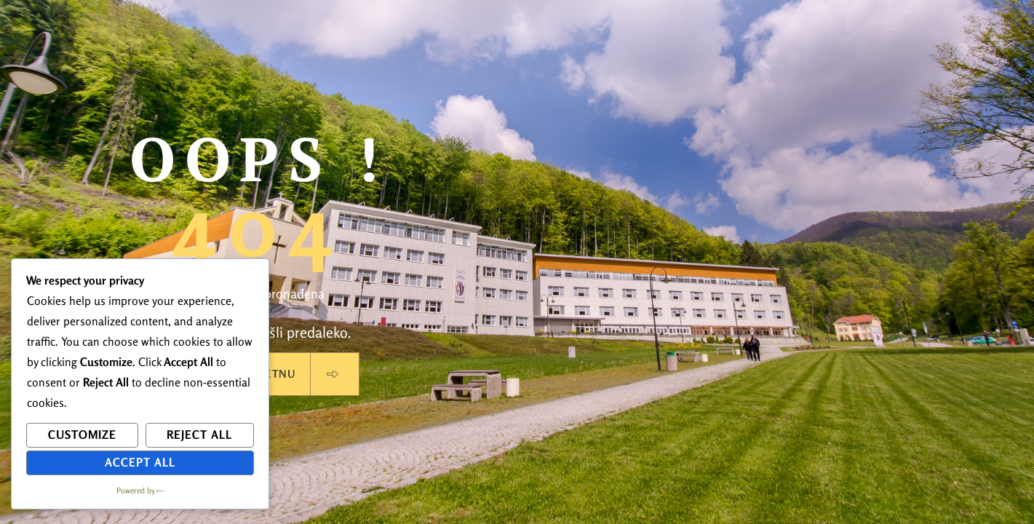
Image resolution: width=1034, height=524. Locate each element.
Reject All (199, 434)
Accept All (140, 462)
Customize (82, 434)
